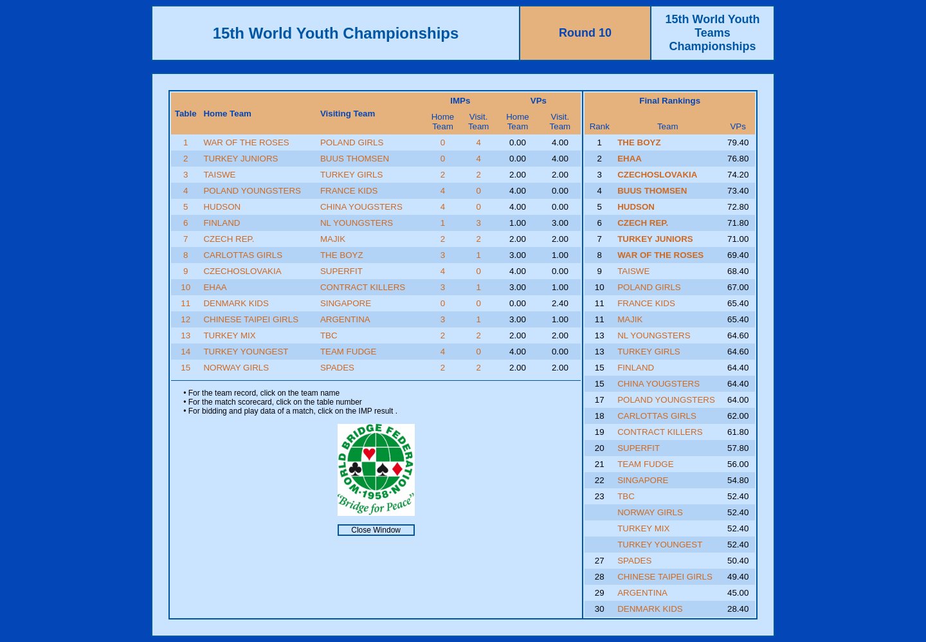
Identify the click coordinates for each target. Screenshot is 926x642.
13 (185, 335)
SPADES (337, 367)
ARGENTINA (345, 319)
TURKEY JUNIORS (240, 158)
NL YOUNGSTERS (356, 223)
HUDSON (222, 207)
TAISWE (219, 174)
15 (185, 367)
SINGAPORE (345, 303)
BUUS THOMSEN (354, 158)
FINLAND (221, 223)
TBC (329, 335)
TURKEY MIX (229, 335)
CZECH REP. (228, 239)
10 (185, 287)
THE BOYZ (341, 255)
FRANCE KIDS (349, 191)
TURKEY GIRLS (351, 174)
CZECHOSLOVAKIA (242, 271)
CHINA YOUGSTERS (361, 207)
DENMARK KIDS (235, 303)
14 (185, 351)
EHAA (214, 287)
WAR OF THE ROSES (246, 142)
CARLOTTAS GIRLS (242, 255)
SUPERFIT (341, 271)
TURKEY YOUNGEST (245, 351)
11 (185, 303)
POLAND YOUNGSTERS (252, 191)
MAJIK (332, 239)
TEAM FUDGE (348, 351)
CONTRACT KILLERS (362, 287)
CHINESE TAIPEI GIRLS (250, 319)
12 (185, 319)
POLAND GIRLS (352, 142)
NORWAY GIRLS (236, 367)
